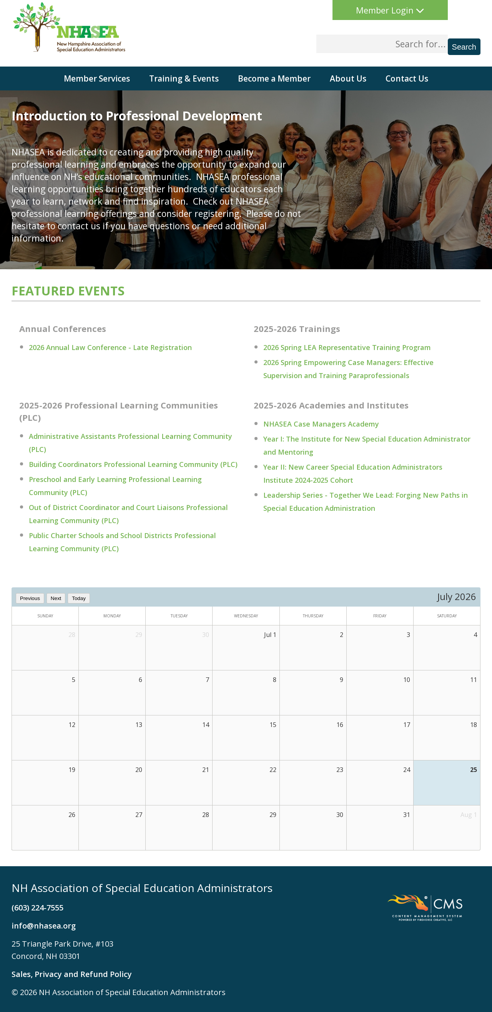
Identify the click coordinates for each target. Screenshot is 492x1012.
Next (56, 598)
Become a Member (274, 78)
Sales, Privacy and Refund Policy (72, 974)
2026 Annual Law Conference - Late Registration (110, 347)
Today (79, 598)
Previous (30, 598)
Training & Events (184, 78)
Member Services (97, 78)
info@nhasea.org (44, 925)
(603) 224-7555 (37, 907)
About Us (348, 78)
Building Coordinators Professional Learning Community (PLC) (133, 464)
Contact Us (407, 78)
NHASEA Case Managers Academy (321, 423)
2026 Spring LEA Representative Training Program (347, 347)
